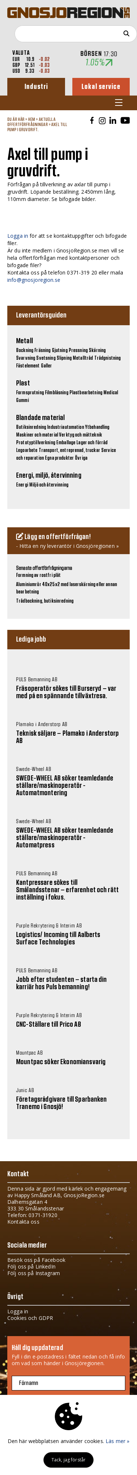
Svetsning (45, 358)
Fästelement (28, 366)
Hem (31, 119)
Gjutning (60, 350)
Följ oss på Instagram (33, 1273)
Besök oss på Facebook (36, 1259)
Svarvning (25, 358)
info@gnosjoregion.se (33, 279)
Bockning (24, 350)
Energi (22, 485)
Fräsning (42, 350)
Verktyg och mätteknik (80, 435)
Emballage (65, 442)
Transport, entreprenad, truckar (69, 450)
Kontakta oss (23, 1221)
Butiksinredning (31, 427)
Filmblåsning (56, 392)
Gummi (22, 400)
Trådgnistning (107, 358)
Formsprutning (30, 392)
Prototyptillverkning (35, 442)
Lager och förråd (91, 442)
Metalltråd (83, 358)
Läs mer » (117, 1441)
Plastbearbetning (85, 392)
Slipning (64, 358)
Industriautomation (65, 427)
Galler (46, 366)
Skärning (97, 350)
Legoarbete (26, 450)
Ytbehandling (97, 427)
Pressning (78, 350)
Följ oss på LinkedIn (31, 1266)
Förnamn (28, 1383)
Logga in (17, 235)
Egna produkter (59, 458)
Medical (110, 392)
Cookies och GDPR (30, 1317)
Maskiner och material (37, 435)
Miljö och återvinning (48, 485)
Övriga (81, 458)
